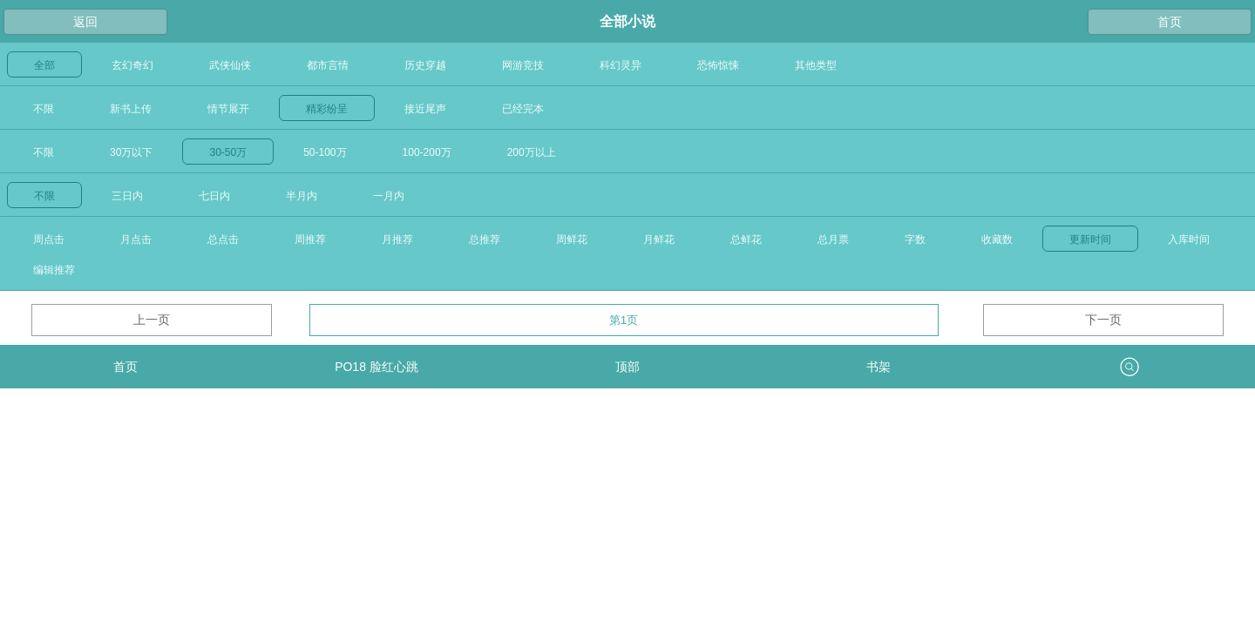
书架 (878, 367)
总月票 (833, 239)
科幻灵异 (620, 65)
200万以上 (531, 152)
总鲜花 (746, 239)
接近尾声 (425, 109)
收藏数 (997, 239)
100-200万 (427, 152)
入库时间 (1189, 239)
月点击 (136, 239)
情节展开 (228, 109)
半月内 (301, 196)
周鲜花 (571, 239)
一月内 (388, 196)
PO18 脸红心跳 (376, 367)
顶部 (627, 367)
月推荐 (397, 239)
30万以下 (131, 152)
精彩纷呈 (327, 109)
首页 (1169, 22)
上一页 (151, 320)
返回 (85, 22)
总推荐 (484, 239)
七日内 (214, 196)
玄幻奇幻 (132, 65)
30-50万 (228, 152)
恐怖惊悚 (718, 65)
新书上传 (131, 109)
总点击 (223, 239)
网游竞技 (523, 65)
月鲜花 (659, 239)
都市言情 (328, 65)
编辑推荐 (54, 270)
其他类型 (816, 65)
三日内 (127, 196)
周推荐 (310, 239)
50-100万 (324, 152)
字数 (915, 239)
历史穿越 (425, 65)
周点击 (48, 239)
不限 (43, 109)
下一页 (1103, 320)
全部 (44, 65)
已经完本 (523, 109)
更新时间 (1090, 239)
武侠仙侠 (230, 65)
